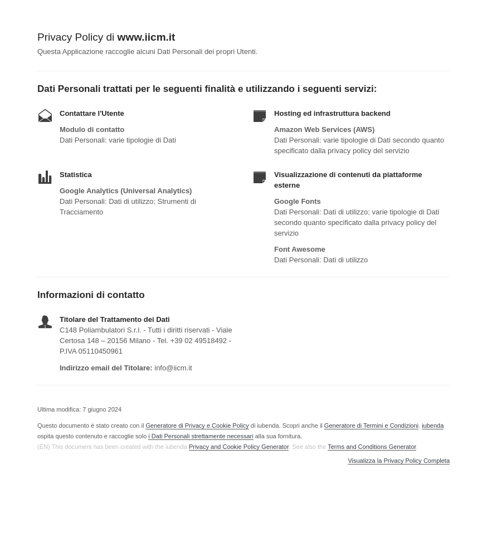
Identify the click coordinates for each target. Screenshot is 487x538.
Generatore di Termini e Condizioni (371, 425)
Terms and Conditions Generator (372, 446)
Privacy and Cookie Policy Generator (239, 446)
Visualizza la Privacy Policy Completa (399, 461)
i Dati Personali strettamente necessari (200, 436)
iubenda (433, 425)
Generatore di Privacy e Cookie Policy (197, 425)
